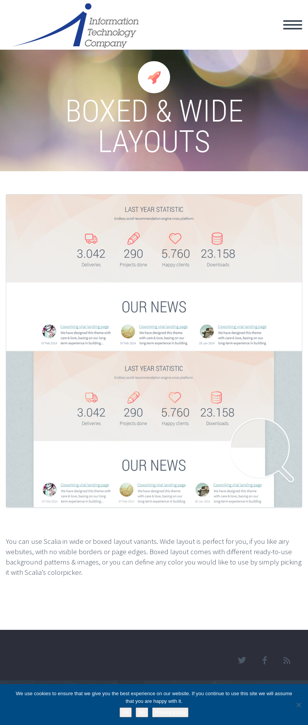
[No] (298, 705)
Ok (126, 712)
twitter (241, 660)
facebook (264, 660)
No (142, 712)
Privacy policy (170, 712)
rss (287, 660)
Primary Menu (292, 24)
